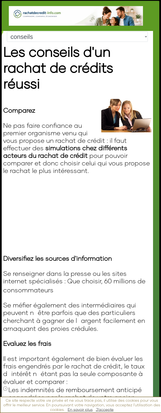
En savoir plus (80, 409)
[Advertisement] (52, 195)
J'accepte (105, 409)
